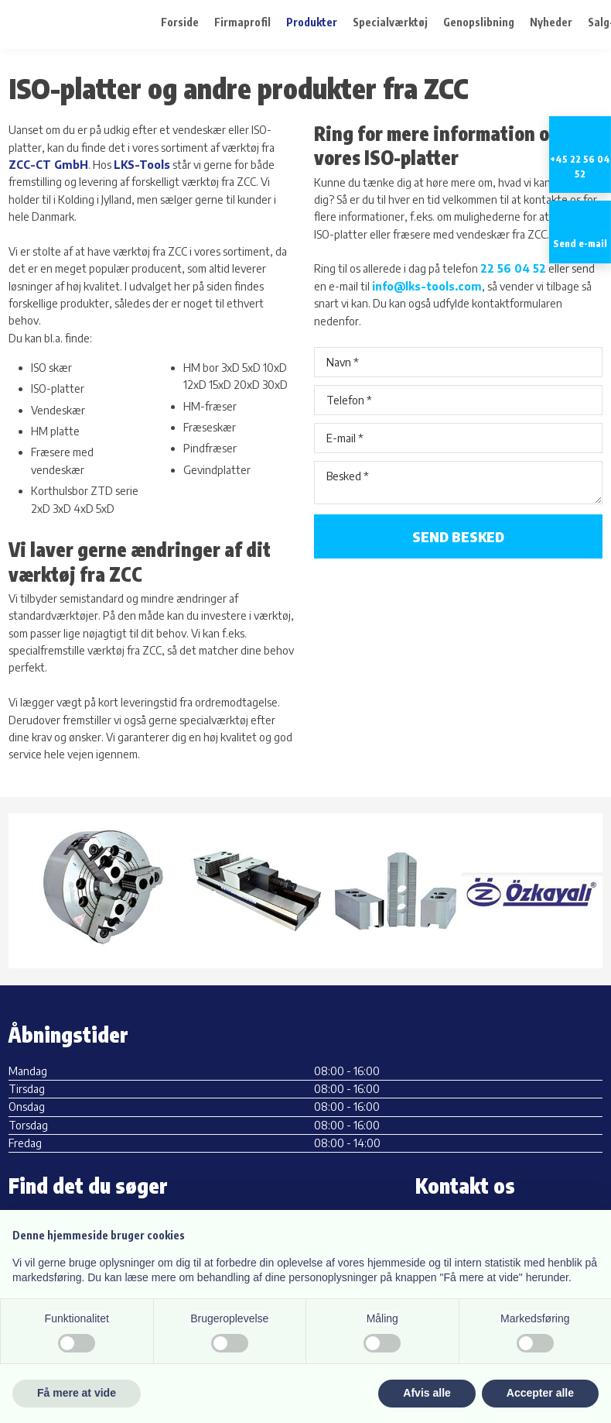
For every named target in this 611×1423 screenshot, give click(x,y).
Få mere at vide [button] (76, 1393)
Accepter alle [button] (540, 1393)
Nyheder (551, 22)
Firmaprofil (242, 22)
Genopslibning (478, 22)
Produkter (311, 22)
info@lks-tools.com (427, 286)
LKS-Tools (142, 164)
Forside (180, 22)
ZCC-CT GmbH (48, 164)
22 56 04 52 (513, 268)
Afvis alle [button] (426, 1393)
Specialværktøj (390, 22)
